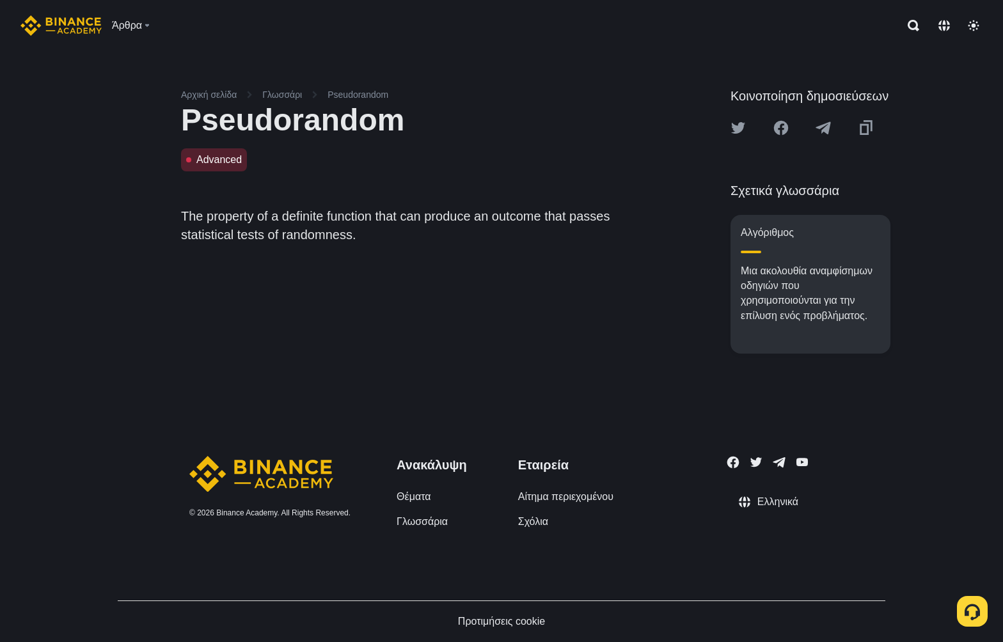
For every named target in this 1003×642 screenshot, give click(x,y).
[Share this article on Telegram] (823, 128)
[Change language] (944, 25)
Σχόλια (533, 521)
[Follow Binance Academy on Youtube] (802, 462)
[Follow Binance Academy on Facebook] (733, 462)
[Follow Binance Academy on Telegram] (779, 462)
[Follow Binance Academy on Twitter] (756, 462)
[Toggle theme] (974, 25)
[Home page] (61, 25)
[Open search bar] (909, 25)
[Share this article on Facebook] (781, 128)
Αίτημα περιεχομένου (565, 496)
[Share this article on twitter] (738, 128)
